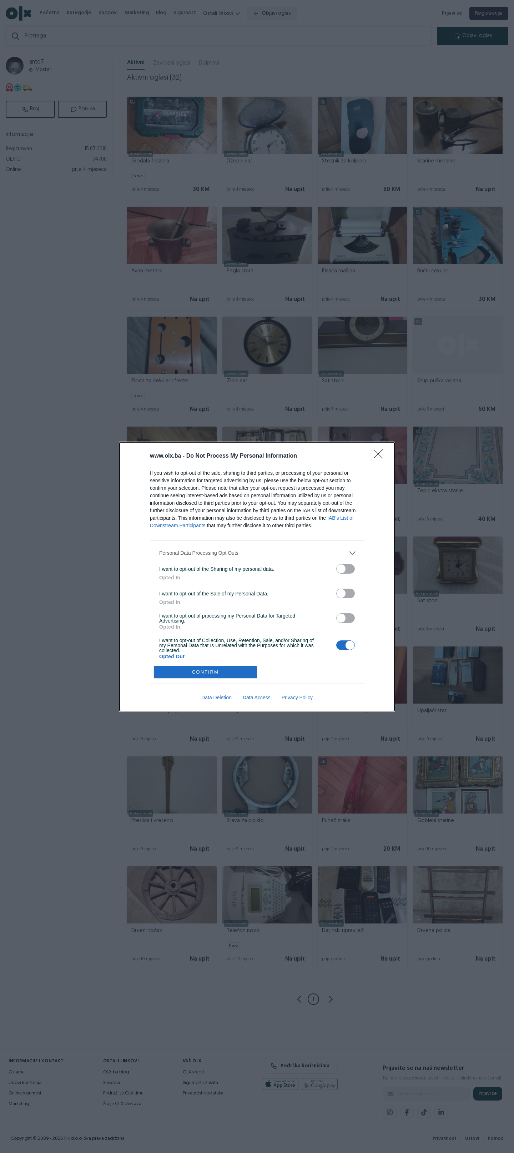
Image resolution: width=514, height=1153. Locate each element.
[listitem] (257, 553)
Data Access (257, 697)
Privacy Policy (297, 697)
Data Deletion (216, 697)
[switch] (345, 569)
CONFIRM (205, 672)
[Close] (380, 456)
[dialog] (257, 576)
